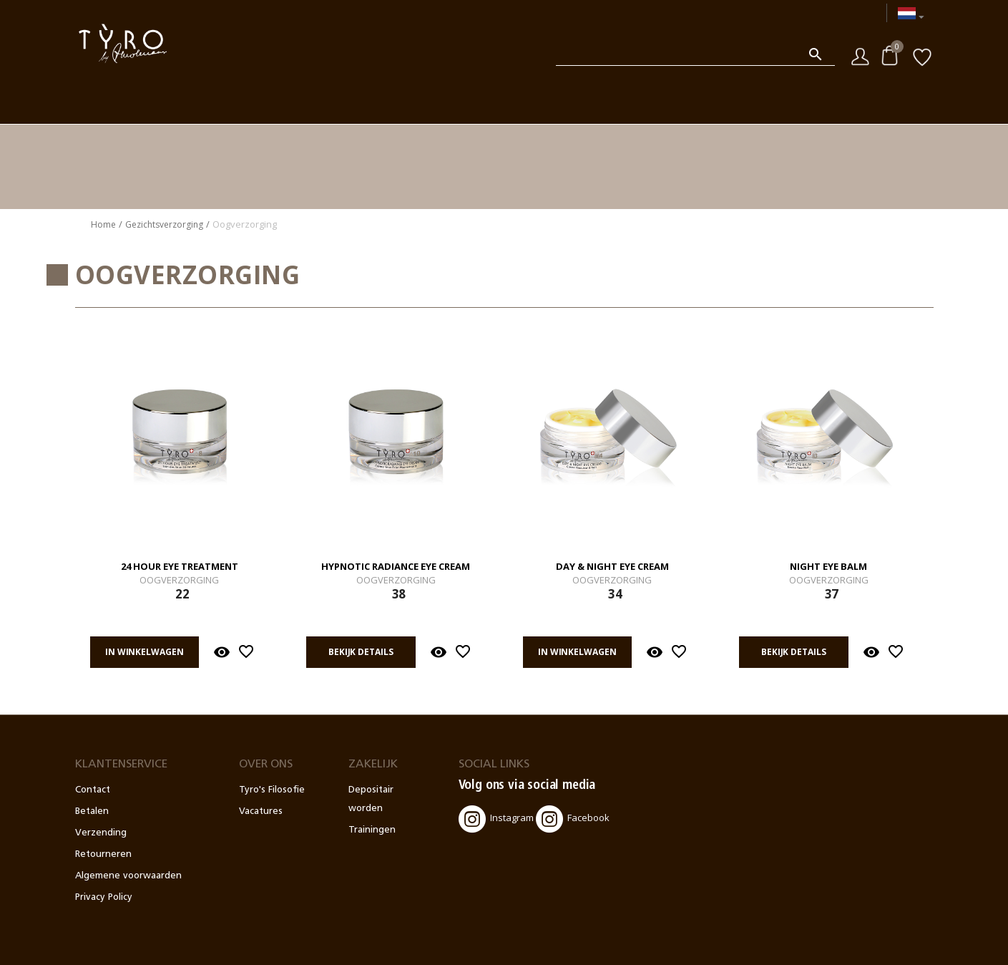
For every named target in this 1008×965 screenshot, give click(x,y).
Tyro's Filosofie (272, 790)
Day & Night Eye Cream (612, 567)
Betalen (92, 811)
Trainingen (372, 830)
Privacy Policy (103, 897)
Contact (92, 790)
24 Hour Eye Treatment (179, 567)
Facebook (573, 819)
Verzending (101, 833)
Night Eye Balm (828, 567)
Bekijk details (360, 652)
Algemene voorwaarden (128, 876)
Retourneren (103, 854)
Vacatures (261, 811)
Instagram (496, 819)
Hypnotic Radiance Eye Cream (395, 567)
